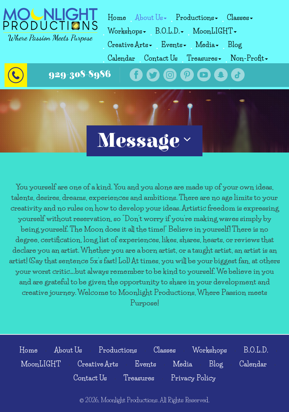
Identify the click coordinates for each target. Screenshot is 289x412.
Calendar (121, 58)
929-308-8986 (80, 74)
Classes (240, 17)
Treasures (204, 58)
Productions (197, 17)
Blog (235, 45)
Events (173, 45)
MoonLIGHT (215, 31)
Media (207, 45)
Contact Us (161, 58)
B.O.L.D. (169, 31)
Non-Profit (249, 58)
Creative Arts (130, 45)
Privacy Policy (193, 378)
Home (117, 17)
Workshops (127, 31)
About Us (151, 17)
